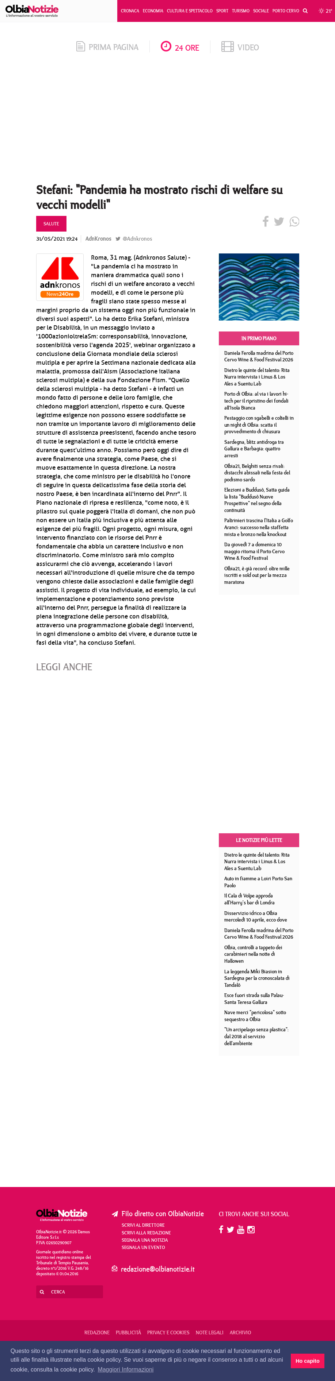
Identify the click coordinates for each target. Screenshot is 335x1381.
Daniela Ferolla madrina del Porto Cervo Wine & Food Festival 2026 (258, 356)
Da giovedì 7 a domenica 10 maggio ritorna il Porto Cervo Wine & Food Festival (254, 551)
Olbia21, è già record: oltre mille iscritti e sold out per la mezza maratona (257, 575)
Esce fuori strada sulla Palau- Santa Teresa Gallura (254, 999)
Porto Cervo (286, 11)
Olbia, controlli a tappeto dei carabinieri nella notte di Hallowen (253, 954)
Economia (153, 11)
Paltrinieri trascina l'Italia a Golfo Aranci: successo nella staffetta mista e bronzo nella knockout (258, 527)
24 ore (180, 47)
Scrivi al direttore (143, 1225)
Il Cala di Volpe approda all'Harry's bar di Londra (249, 899)
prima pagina (107, 47)
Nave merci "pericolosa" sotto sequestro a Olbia (255, 1016)
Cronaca (130, 11)
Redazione (97, 1332)
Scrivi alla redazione (146, 1232)
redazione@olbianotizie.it (158, 1269)
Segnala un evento (143, 1247)
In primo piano (258, 338)
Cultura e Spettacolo (190, 11)
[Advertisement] (167, 120)
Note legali (210, 1332)
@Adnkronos (133, 239)
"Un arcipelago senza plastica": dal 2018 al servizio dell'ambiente (256, 1036)
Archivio (240, 1332)
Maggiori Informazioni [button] (125, 1369)
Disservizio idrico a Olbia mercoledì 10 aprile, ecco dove (255, 916)
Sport (222, 11)
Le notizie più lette (259, 840)
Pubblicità (128, 1332)
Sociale (261, 11)
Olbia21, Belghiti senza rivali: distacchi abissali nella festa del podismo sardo (257, 472)
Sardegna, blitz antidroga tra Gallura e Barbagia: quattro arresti (254, 448)
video (240, 47)
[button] (303, 11)
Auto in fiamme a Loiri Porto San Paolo (258, 882)
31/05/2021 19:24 (56, 239)
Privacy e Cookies (168, 1332)
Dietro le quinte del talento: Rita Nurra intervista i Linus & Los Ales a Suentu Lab (257, 376)
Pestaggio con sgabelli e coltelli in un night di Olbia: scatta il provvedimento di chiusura (259, 424)
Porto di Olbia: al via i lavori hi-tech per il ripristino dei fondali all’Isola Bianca (256, 400)
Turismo (241, 11)
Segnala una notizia (145, 1240)
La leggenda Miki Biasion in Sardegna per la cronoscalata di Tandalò (257, 978)
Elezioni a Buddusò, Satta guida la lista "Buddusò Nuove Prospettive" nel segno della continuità (257, 500)
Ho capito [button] (308, 1361)
